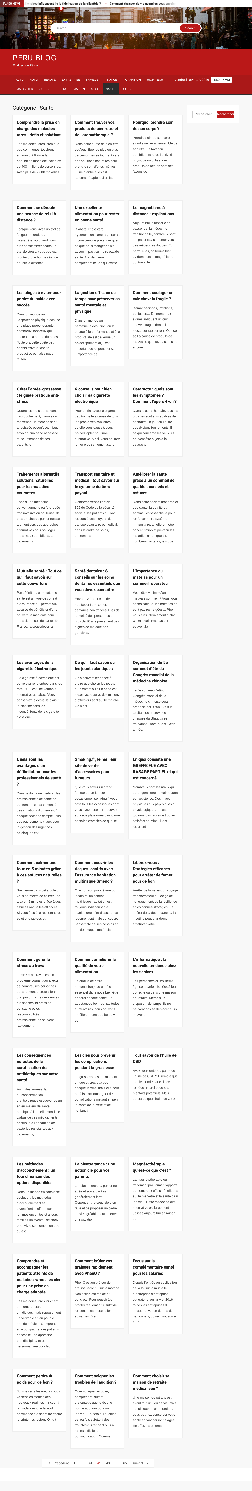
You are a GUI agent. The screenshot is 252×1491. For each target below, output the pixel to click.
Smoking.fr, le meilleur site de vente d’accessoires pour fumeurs (95, 768)
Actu (20, 79)
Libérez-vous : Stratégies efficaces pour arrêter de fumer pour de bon (152, 872)
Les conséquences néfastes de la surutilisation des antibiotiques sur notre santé (37, 1067)
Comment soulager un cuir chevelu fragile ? (153, 296)
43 (108, 1463)
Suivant (137, 1463)
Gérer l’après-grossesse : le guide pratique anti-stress (39, 395)
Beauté (50, 79)
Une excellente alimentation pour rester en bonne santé (97, 214)
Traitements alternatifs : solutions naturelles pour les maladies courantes (39, 483)
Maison (79, 89)
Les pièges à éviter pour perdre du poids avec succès (39, 299)
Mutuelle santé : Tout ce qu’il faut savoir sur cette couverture (39, 577)
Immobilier (24, 89)
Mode (95, 89)
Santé (110, 89)
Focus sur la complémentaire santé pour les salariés (153, 1267)
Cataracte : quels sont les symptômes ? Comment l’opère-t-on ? (155, 395)
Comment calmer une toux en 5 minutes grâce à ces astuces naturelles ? (39, 872)
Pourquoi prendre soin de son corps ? (153, 125)
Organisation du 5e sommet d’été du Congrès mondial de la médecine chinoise (153, 672)
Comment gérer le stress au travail (33, 962)
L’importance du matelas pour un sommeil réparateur (151, 577)
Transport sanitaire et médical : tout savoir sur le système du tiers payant (97, 483)
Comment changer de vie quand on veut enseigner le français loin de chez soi (168, 3)
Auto (34, 79)
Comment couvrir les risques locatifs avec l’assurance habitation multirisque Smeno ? (95, 872)
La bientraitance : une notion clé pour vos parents (95, 1170)
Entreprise (71, 79)
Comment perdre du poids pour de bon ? (35, 1379)
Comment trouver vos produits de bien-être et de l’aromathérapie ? (96, 128)
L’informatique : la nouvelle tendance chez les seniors (154, 965)
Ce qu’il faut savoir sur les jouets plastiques (95, 666)
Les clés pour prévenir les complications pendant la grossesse (95, 1061)
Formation (132, 79)
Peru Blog (35, 58)
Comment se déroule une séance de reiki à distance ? (36, 214)
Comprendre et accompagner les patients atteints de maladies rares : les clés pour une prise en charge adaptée (39, 1276)
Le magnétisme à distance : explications (153, 211)
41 (90, 1463)
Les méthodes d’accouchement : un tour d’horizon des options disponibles (36, 1173)
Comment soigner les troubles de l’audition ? (95, 1379)
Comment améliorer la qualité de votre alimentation (95, 965)
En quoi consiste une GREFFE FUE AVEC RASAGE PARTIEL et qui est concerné (155, 768)
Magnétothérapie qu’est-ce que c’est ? (152, 1167)
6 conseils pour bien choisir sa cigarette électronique (93, 395)
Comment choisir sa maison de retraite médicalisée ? (151, 1382)
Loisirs (61, 89)
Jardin (44, 89)
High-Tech (155, 79)
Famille (92, 79)
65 (125, 1463)
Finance (110, 79)
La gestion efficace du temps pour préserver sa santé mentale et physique (97, 302)
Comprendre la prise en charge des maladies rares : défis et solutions (39, 128)
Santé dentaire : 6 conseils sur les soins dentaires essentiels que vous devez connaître (97, 580)
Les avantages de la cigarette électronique (37, 666)
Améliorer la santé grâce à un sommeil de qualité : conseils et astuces (153, 483)
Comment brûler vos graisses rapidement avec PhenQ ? (94, 1267)
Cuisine (127, 89)
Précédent (61, 1463)
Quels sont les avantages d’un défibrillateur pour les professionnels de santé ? (39, 771)
